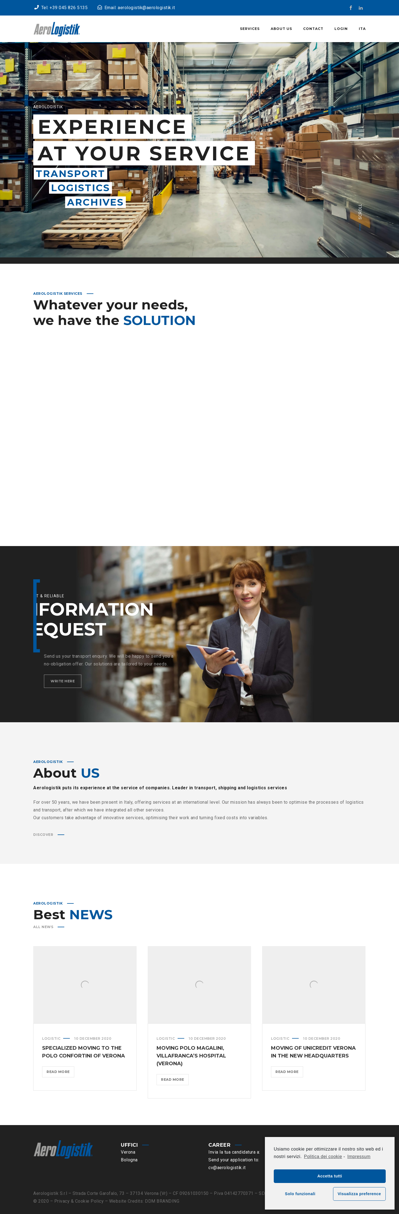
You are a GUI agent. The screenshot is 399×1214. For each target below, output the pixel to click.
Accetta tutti (329, 1176)
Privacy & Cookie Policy (79, 1201)
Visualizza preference (359, 1194)
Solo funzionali (300, 1194)
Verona (128, 1152)
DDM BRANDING (162, 1201)
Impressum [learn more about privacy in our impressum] (358, 1156)
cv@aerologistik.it (226, 1167)
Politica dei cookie (323, 1156)
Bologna (129, 1159)
